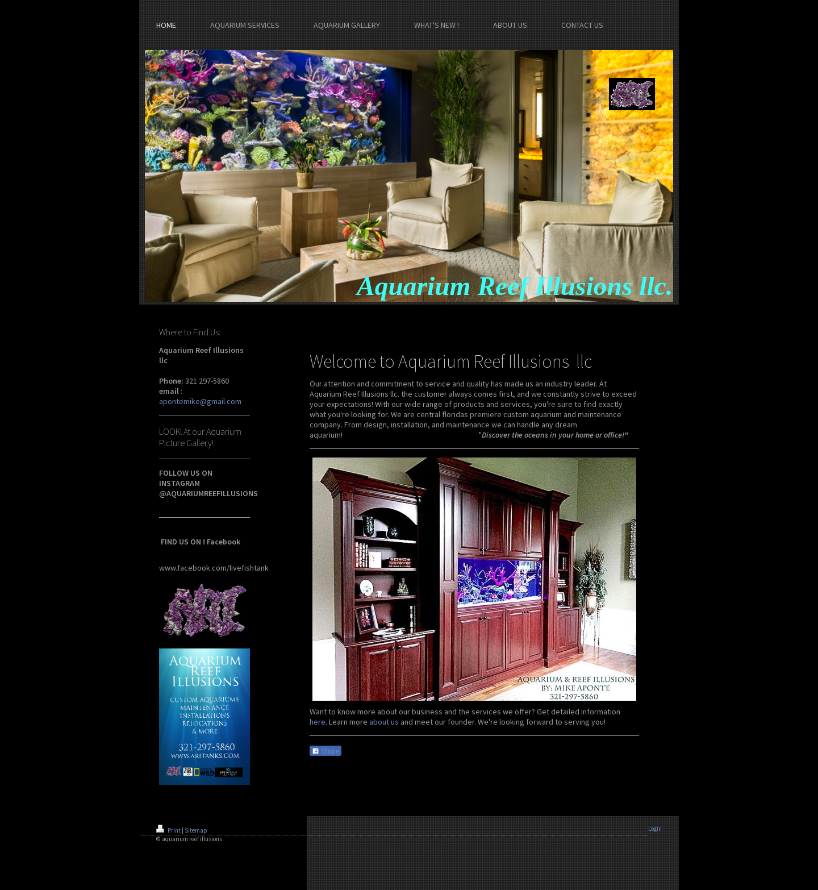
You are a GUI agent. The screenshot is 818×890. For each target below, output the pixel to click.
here (317, 722)
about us (384, 722)
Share (325, 751)
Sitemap (196, 830)
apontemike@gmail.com (200, 401)
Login (655, 829)
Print (169, 830)
